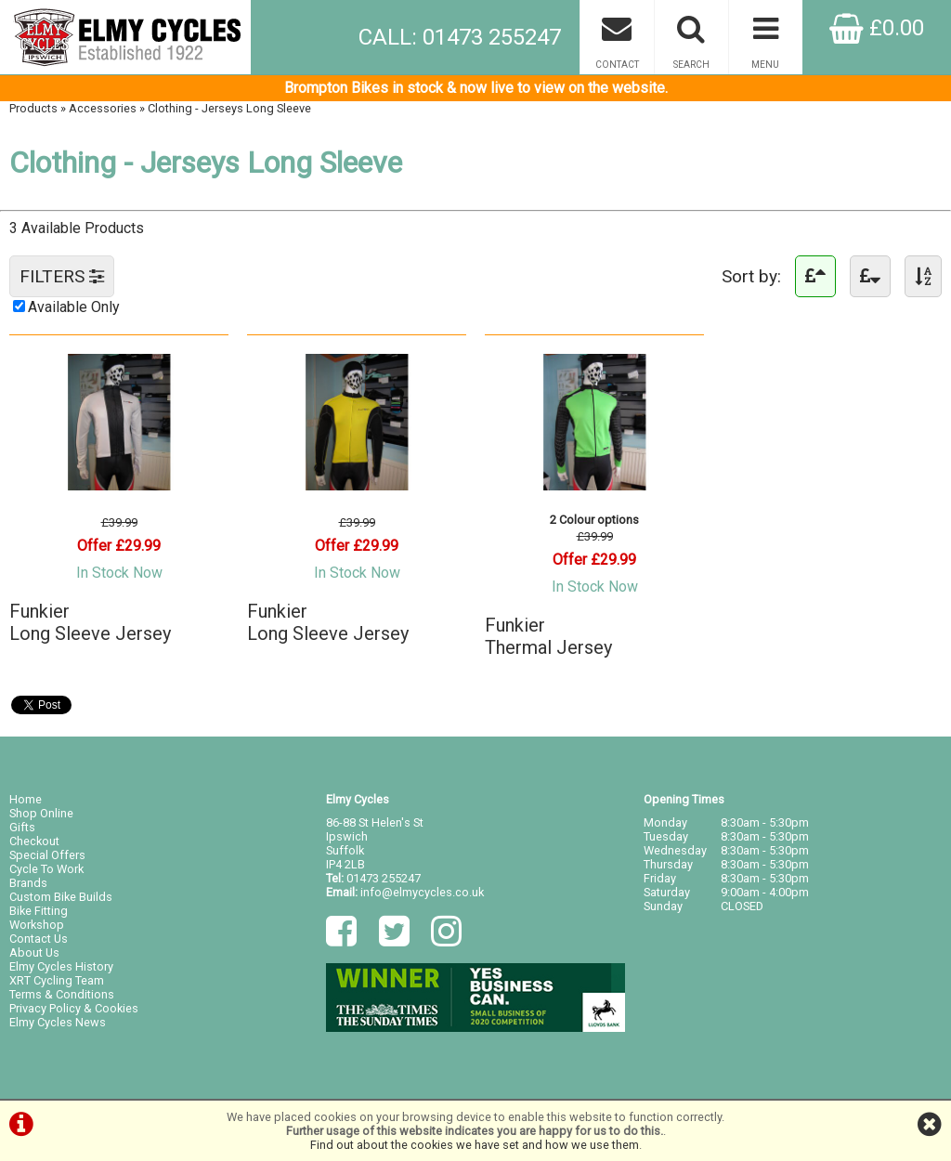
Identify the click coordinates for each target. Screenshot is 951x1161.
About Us (34, 952)
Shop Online (41, 813)
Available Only (74, 307)
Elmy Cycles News (57, 1022)
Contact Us (38, 939)
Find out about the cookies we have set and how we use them (474, 1145)
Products (33, 108)
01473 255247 (383, 878)
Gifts (22, 827)
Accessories (103, 108)
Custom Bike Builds (60, 897)
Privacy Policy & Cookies (73, 1008)
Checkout (34, 841)
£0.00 (876, 28)
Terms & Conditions (61, 994)
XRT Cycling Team (56, 980)
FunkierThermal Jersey (548, 636)
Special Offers (47, 855)
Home (25, 799)
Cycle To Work (46, 869)
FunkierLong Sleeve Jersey (90, 622)
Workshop (36, 925)
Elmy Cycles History (61, 966)
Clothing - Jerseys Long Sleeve (229, 108)
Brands (28, 883)
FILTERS (62, 276)
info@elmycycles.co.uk (422, 892)
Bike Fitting (38, 911)
